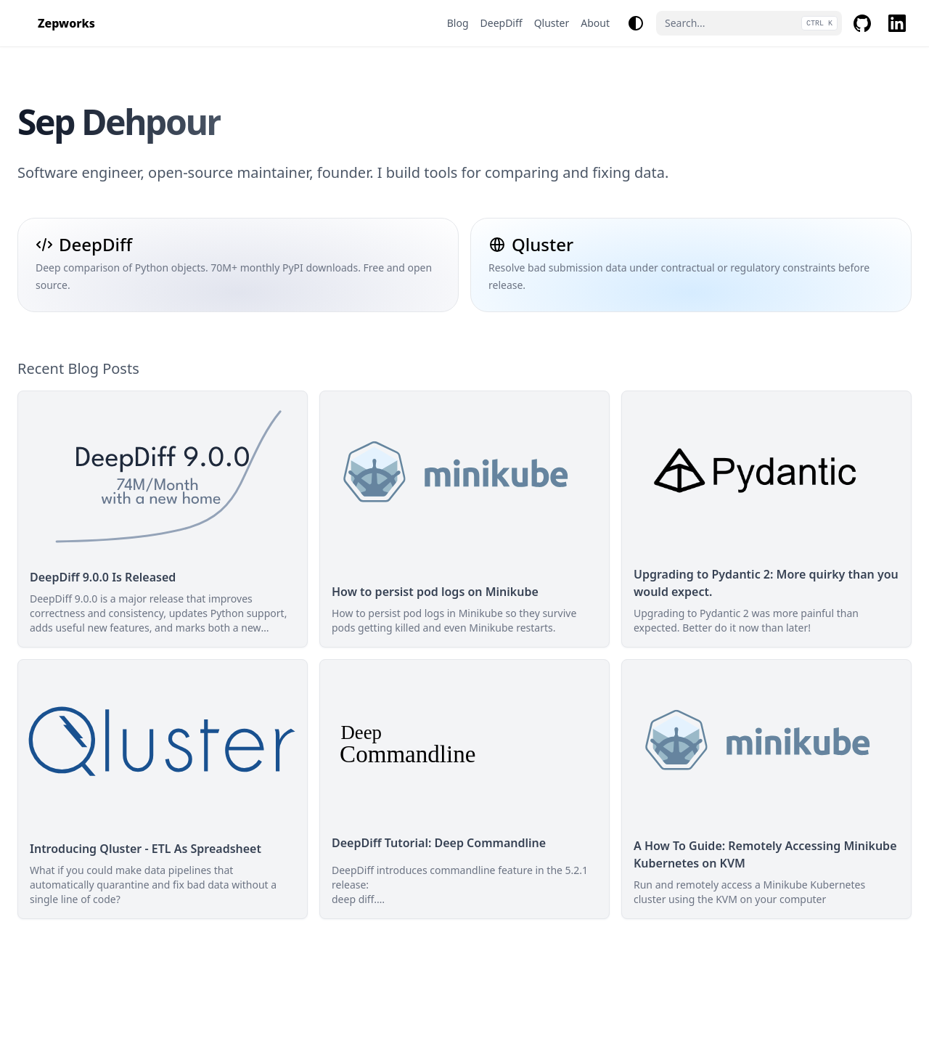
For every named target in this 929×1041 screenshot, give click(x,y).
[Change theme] (635, 23)
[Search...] (749, 23)
